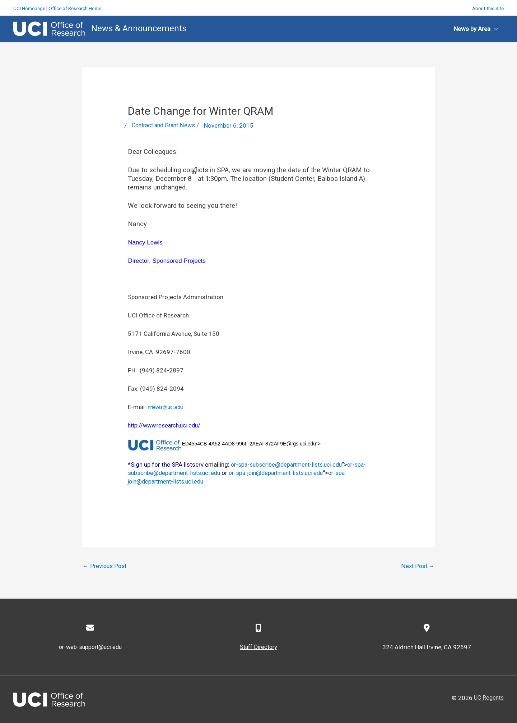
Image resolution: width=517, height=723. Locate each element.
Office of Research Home (78, 7)
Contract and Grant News (166, 125)
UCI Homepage (30, 7)
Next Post (417, 565)
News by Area (472, 28)
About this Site (487, 7)
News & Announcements (139, 28)
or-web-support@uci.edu (90, 647)
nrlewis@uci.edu (165, 406)
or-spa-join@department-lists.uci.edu (284, 472)
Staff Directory (258, 647)
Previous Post (105, 565)
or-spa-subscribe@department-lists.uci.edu (289, 463)
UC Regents (488, 697)
